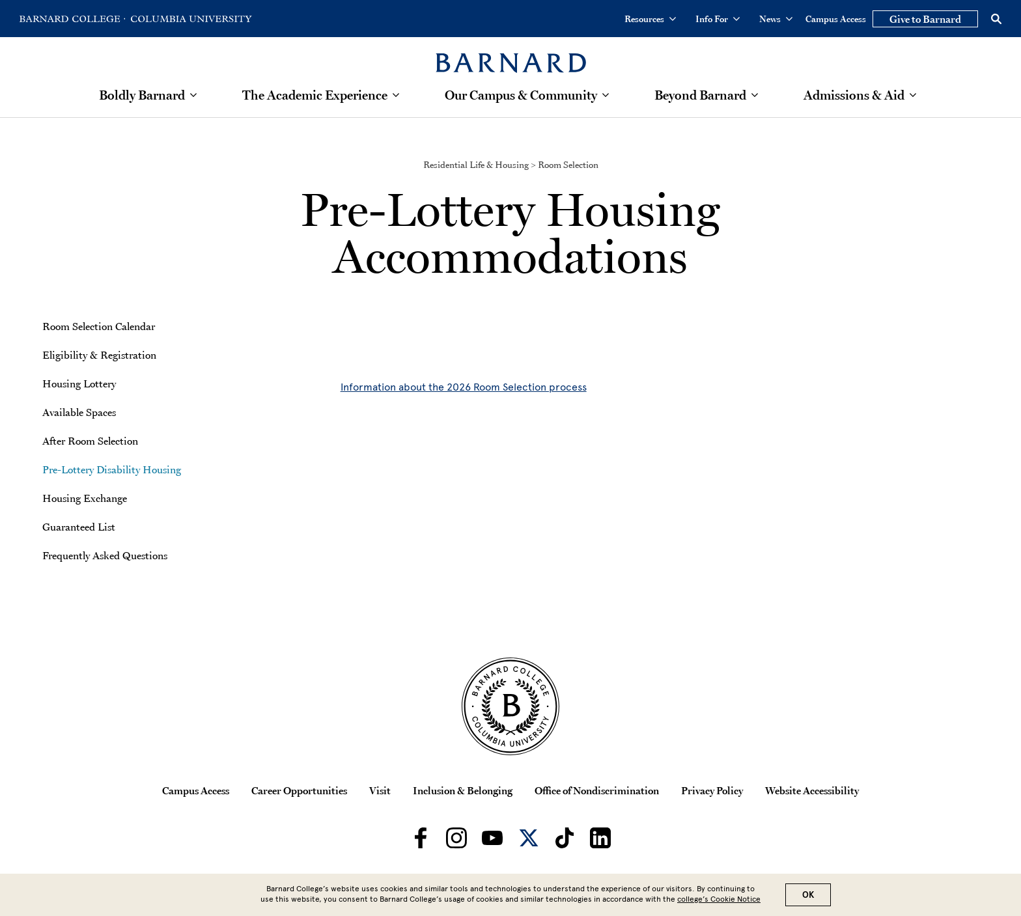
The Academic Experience (314, 95)
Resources (650, 19)
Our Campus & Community (521, 95)
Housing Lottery (79, 383)
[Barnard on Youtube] (492, 837)
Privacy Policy (712, 790)
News (775, 19)
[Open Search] (996, 19)
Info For (717, 19)
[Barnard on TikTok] (564, 837)
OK (808, 894)
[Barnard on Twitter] (528, 837)
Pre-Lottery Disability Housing (111, 469)
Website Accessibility (812, 790)
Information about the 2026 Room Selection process (464, 387)
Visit (380, 790)
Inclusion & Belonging (462, 790)
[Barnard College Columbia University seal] (510, 706)
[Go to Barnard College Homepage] (72, 19)
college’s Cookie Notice (719, 899)
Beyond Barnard (700, 95)
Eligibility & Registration (99, 354)
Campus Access (835, 19)
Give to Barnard (925, 18)
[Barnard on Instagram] (456, 837)
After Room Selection (90, 440)
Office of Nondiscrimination (597, 790)
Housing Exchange (84, 498)
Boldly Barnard (142, 95)
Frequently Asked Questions (104, 555)
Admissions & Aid (854, 95)
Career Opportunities (299, 790)
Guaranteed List (78, 526)
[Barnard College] (510, 55)
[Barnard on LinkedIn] (600, 837)
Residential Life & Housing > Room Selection (510, 165)
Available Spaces (79, 412)
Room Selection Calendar (98, 326)
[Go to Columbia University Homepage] (190, 19)
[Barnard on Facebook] (420, 837)
